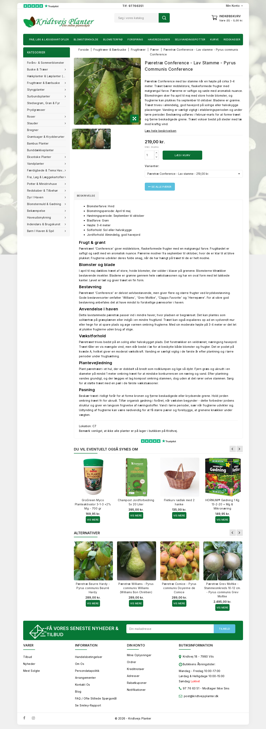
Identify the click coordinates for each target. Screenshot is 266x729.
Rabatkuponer (137, 684)
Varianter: (152, 166)
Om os (79, 665)
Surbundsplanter (39, 96)
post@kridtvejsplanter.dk (201, 697)
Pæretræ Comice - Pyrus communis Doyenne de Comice (179, 589)
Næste (239, 450)
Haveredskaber (159, 39)
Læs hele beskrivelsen (160, 130)
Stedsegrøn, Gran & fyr (43, 103)
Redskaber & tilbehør (43, 190)
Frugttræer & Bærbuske (44, 83)
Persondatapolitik (87, 672)
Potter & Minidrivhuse (42, 183)
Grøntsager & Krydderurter (46, 136)
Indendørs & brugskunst (44, 224)
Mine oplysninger (139, 656)
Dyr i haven (35, 197)
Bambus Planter (38, 143)
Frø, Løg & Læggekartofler (49, 39)
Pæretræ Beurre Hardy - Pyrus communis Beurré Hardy (93, 589)
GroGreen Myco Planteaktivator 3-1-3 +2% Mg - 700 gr (93, 505)
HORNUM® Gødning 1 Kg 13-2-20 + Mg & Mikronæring (222, 505)
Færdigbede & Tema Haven (47, 170)
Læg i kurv (182, 155)
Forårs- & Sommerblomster (45, 62)
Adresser (133, 677)
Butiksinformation (196, 647)
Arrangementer (85, 679)
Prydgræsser (36, 109)
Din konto (136, 647)
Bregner (33, 130)
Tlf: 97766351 (133, 6)
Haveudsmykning (39, 217)
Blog (78, 693)
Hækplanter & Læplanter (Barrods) (48, 76)
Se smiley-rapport (88, 706)
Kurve (214, 39)
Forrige (233, 450)
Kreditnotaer (135, 670)
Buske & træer (38, 69)
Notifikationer (136, 691)
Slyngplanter (36, 89)
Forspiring (135, 39)
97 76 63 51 (189, 690)
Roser (31, 116)
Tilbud (27, 658)
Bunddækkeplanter (40, 150)
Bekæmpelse (36, 210)
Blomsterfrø (113, 39)
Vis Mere (93, 520)
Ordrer (131, 663)
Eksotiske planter (39, 157)
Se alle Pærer (160, 186)
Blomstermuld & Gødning (44, 204)
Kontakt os (82, 686)
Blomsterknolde (86, 39)
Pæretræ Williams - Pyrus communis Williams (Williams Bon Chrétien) (135, 589)
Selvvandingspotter (190, 39)
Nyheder (29, 665)
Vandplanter (36, 163)
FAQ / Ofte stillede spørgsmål (96, 699)
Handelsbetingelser (88, 658)
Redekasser (232, 39)
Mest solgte (31, 672)
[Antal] (149, 155)
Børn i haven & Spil (41, 231)
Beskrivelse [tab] (88, 196)
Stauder (33, 123)
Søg (164, 18)
